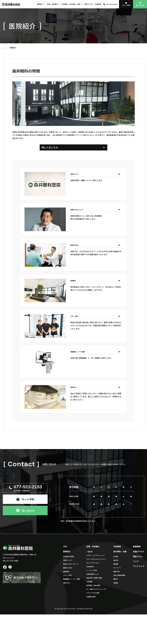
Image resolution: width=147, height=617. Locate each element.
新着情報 (136, 549)
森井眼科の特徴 (68, 559)
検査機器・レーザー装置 (71, 582)
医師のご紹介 (67, 570)
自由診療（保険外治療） (94, 580)
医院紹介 (41, 4)
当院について (67, 563)
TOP (65, 549)
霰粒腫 (115, 567)
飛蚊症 (115, 585)
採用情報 (98, 4)
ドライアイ (117, 570)
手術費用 (65, 4)
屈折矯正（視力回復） (94, 588)
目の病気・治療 (76, 4)
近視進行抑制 (90, 599)
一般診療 (89, 554)
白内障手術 (90, 569)
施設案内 (66, 574)
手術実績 (89, 584)
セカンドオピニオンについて (96, 562)
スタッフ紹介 (67, 578)
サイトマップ (138, 568)
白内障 (115, 559)
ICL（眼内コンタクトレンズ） (96, 592)
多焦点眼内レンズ (92, 577)
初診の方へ (67, 585)
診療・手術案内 (53, 4)
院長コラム (137, 558)
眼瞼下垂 (116, 574)
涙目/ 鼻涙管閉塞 (119, 578)
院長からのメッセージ (70, 567)
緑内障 (115, 563)
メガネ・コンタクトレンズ (95, 558)
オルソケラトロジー (93, 565)
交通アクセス (88, 4)
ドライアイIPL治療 (92, 595)
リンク (136, 563)
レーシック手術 (91, 573)
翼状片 (115, 582)
